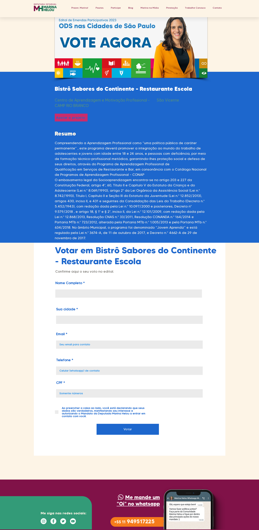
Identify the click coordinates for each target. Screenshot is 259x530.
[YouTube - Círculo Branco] (73, 521)
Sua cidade (65, 309)
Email (60, 334)
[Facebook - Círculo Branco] (53, 521)
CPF (59, 382)
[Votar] (128, 429)
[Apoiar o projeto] (71, 117)
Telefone (63, 360)
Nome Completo (68, 283)
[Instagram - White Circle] (44, 521)
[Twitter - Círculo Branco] (63, 521)
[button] (99, 7)
